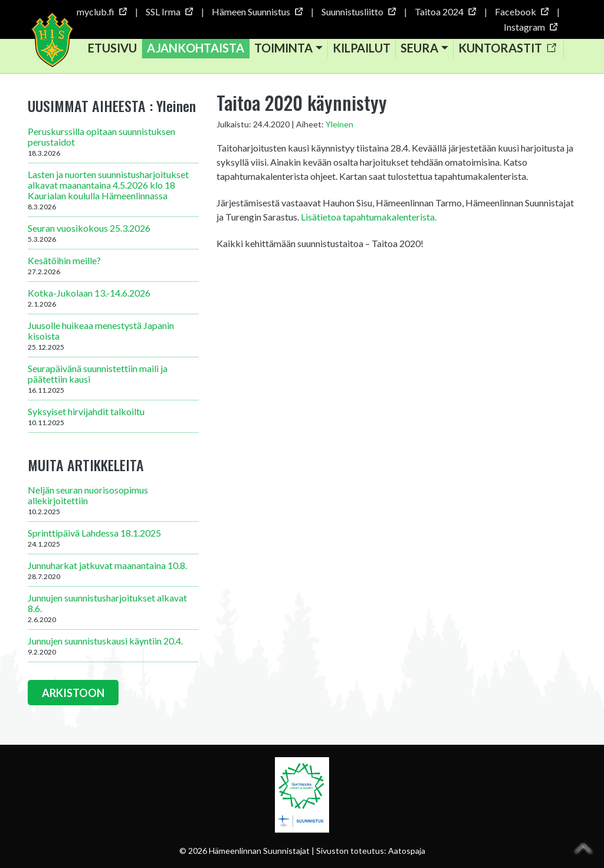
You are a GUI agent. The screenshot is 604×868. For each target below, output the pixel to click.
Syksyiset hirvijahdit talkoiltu (113, 420)
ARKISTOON (73, 697)
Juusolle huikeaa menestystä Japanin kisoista (113, 339)
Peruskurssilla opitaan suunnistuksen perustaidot (113, 145)
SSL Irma (169, 11)
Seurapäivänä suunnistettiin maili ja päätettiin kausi (113, 382)
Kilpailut (363, 49)
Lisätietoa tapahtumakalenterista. (368, 220)
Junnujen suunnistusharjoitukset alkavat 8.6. (113, 612)
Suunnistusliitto (358, 11)
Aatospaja (406, 851)
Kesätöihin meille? (113, 269)
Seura (421, 49)
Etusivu (114, 49)
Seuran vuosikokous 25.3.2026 (113, 236)
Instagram (530, 26)
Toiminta (285, 49)
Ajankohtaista (197, 49)
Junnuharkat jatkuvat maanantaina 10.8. (113, 574)
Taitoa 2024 (445, 11)
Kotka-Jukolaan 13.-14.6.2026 (113, 301)
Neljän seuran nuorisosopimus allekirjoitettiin (113, 504)
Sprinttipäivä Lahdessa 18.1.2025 (113, 542)
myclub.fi (101, 11)
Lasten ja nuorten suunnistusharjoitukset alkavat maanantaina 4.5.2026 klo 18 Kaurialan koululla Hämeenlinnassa (113, 193)
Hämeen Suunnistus (257, 11)
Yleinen (339, 128)
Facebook (521, 11)
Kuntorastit (508, 49)
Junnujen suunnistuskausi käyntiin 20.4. (113, 650)
